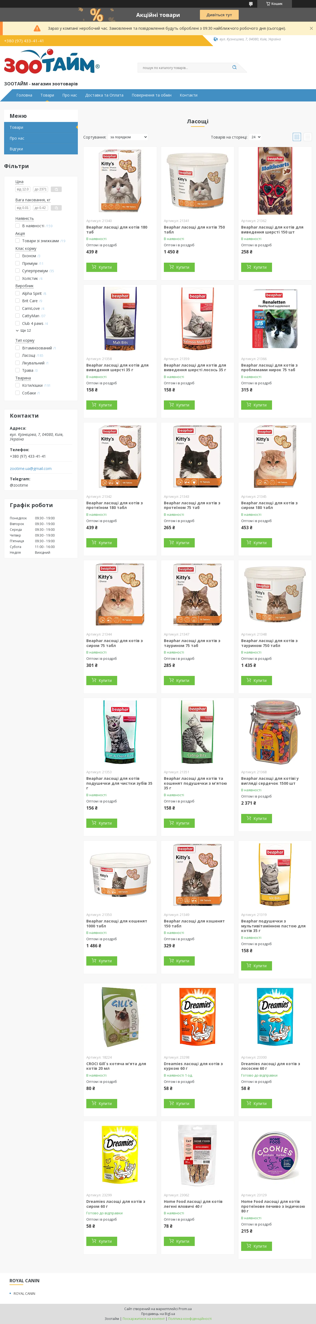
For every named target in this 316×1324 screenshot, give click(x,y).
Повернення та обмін (152, 95)
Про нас (69, 95)
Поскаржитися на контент (144, 1318)
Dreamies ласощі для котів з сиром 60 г (115, 1204)
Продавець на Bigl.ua (158, 1313)
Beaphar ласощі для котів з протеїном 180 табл (114, 505)
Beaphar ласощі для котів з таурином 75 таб (192, 643)
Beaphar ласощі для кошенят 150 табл (194, 923)
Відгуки (16, 148)
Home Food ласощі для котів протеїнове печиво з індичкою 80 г (273, 1206)
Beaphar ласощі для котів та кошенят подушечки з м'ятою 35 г (195, 783)
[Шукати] (234, 68)
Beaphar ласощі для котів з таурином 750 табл (269, 643)
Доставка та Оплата (104, 95)
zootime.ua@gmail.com (31, 468)
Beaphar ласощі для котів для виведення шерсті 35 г (117, 368)
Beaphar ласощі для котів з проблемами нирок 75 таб (269, 368)
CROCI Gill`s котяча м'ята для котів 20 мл (116, 1066)
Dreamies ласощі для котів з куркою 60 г (193, 1066)
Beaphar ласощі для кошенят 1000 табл (116, 923)
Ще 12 (25, 330)
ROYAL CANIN (24, 1293)
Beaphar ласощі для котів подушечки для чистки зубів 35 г (119, 783)
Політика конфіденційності (190, 1318)
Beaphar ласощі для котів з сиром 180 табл (269, 505)
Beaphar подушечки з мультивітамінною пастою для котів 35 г (273, 925)
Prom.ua (185, 1309)
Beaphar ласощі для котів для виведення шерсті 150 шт (272, 229)
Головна (24, 95)
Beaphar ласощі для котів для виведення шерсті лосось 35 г (195, 368)
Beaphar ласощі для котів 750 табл (194, 229)
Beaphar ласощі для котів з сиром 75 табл (114, 643)
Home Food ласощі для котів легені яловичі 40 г (193, 1204)
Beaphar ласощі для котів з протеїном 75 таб (192, 505)
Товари (47, 95)
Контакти (188, 95)
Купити (105, 267)
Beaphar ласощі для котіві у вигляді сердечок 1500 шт (270, 781)
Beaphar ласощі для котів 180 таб (116, 229)
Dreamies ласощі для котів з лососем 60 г (270, 1066)
